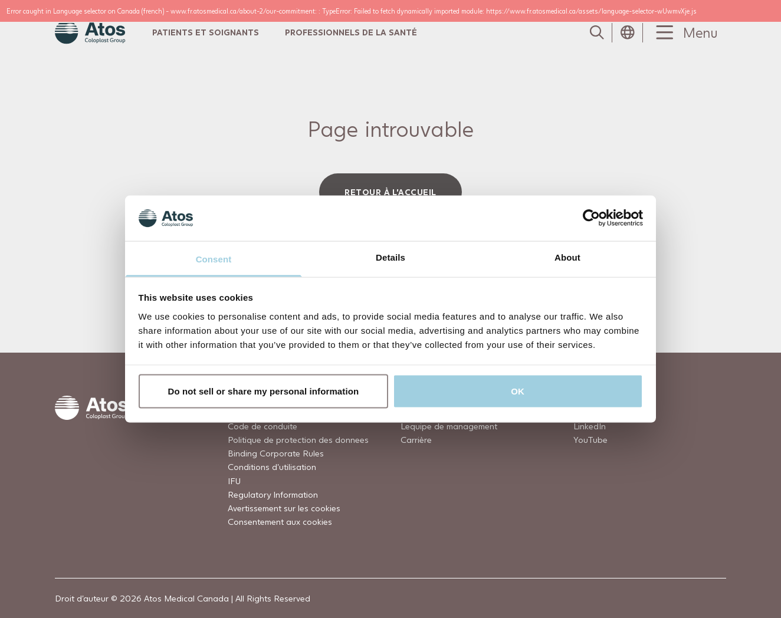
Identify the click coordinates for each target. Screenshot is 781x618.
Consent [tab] (214, 259)
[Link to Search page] (597, 32)
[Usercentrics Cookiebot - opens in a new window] (591, 218)
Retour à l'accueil (390, 192)
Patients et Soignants (205, 32)
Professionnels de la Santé (351, 32)
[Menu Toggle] (684, 32)
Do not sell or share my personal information (263, 391)
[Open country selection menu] (628, 32)
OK (517, 391)
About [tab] (567, 257)
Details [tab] (390, 257)
